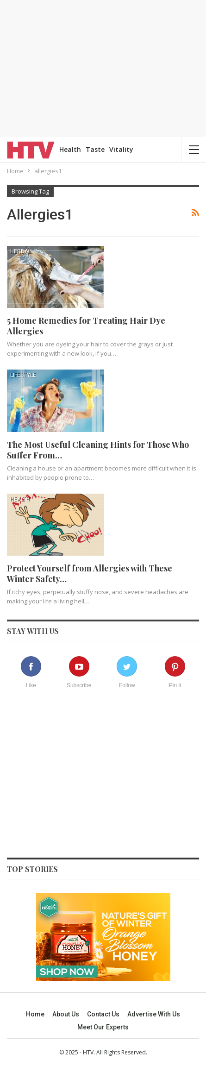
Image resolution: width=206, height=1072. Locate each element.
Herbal (20, 251)
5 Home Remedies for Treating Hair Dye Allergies (86, 326)
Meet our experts (103, 1027)
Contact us (103, 1014)
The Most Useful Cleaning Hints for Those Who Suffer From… (98, 450)
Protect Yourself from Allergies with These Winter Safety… (89, 573)
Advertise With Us (153, 1014)
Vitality (121, 149)
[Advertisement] (103, 67)
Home (35, 1014)
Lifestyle (23, 375)
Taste (95, 149)
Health (70, 149)
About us (65, 1014)
